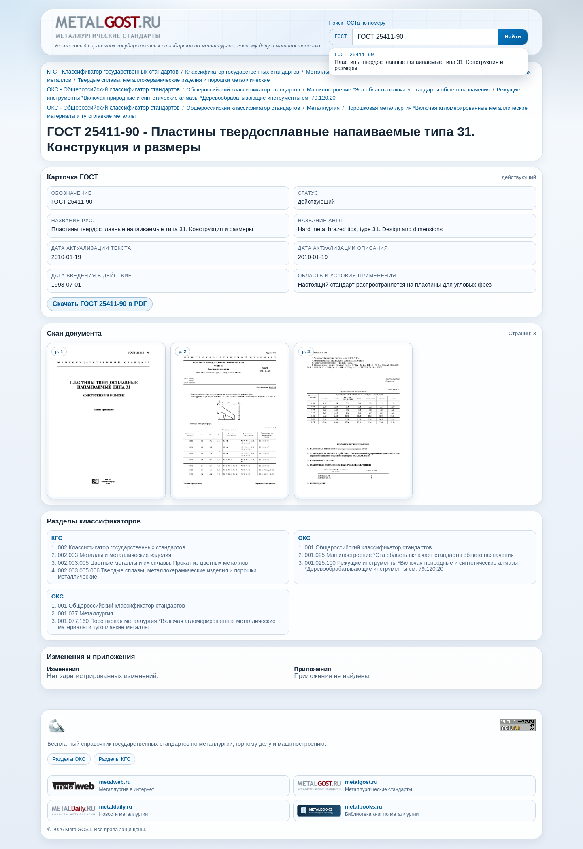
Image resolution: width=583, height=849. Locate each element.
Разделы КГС (114, 759)
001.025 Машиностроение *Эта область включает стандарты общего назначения (409, 555)
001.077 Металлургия (85, 614)
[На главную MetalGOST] (56, 725)
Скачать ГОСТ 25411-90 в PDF (100, 303)
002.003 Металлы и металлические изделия (114, 555)
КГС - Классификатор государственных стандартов (113, 72)
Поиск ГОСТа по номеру (357, 23)
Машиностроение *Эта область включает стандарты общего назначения (398, 90)
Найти (512, 37)
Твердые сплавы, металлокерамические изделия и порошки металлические (174, 80)
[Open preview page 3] (353, 421)
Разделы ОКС (69, 759)
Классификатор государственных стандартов (242, 72)
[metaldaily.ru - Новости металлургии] (168, 810)
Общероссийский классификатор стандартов (243, 90)
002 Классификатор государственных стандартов (121, 548)
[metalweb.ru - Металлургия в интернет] (168, 786)
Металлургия (323, 108)
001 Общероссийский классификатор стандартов (368, 548)
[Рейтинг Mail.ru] (518, 725)
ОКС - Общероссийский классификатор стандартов (113, 90)
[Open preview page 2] (229, 421)
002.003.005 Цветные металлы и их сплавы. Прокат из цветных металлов (153, 563)
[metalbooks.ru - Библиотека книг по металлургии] (414, 810)
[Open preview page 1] (106, 421)
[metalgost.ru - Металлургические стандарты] (414, 786)
